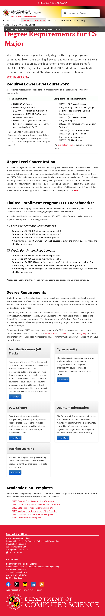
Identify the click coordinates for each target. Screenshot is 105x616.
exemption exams (17, 76)
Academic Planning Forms (46, 29)
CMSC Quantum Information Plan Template (32, 514)
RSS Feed (42, 584)
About (16, 20)
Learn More (15, 397)
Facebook (8, 584)
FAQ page (82, 333)
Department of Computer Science (21, 564)
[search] (80, 13)
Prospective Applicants (63, 20)
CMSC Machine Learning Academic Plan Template (35, 511)
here (76, 190)
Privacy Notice (29, 590)
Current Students (34, 20)
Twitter (16, 584)
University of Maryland (52, 3)
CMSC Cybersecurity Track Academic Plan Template (36, 504)
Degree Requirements (17, 29)
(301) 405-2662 (14, 578)
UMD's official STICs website (57, 333)
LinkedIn (33, 584)
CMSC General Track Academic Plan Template (33, 501)
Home (6, 20)
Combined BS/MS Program (19, 24)
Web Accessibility (13, 590)
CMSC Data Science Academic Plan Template (32, 507)
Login (39, 590)
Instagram (25, 584)
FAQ (83, 20)
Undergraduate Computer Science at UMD (27, 13)
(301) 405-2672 (14, 552)
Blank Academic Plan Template (26, 517)
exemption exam (66, 144)
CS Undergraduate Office (18, 538)
